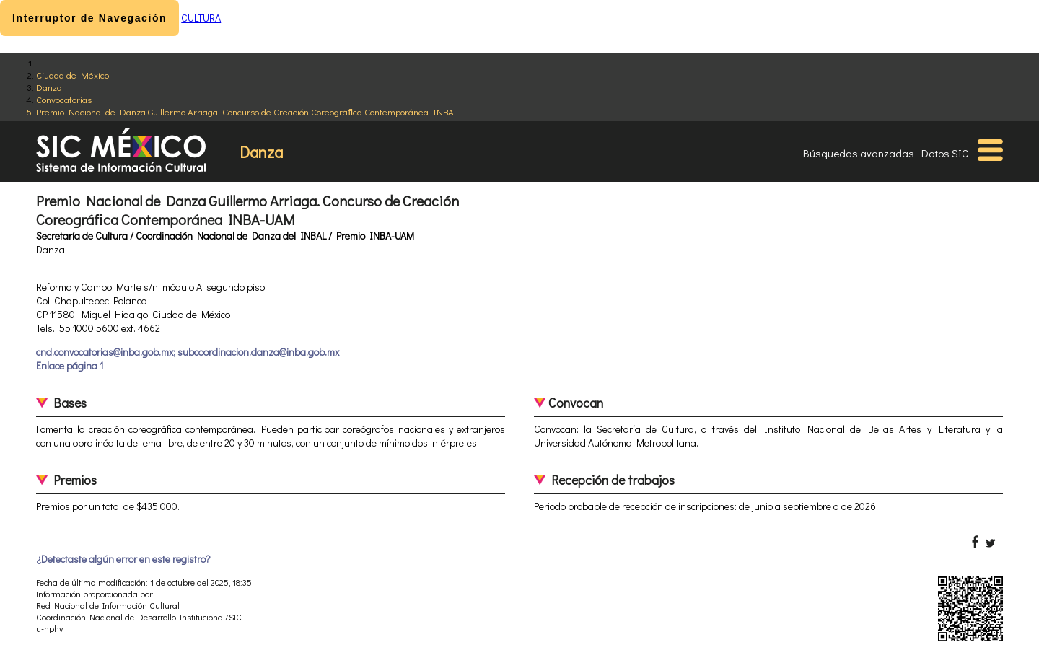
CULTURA (201, 18)
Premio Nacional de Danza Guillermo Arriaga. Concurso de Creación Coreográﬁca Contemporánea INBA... (248, 111)
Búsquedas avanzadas (858, 153)
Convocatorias (64, 99)
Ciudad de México (72, 75)
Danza (49, 87)
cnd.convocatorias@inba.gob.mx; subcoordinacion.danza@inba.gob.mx (187, 352)
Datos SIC (944, 153)
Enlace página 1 (69, 365)
